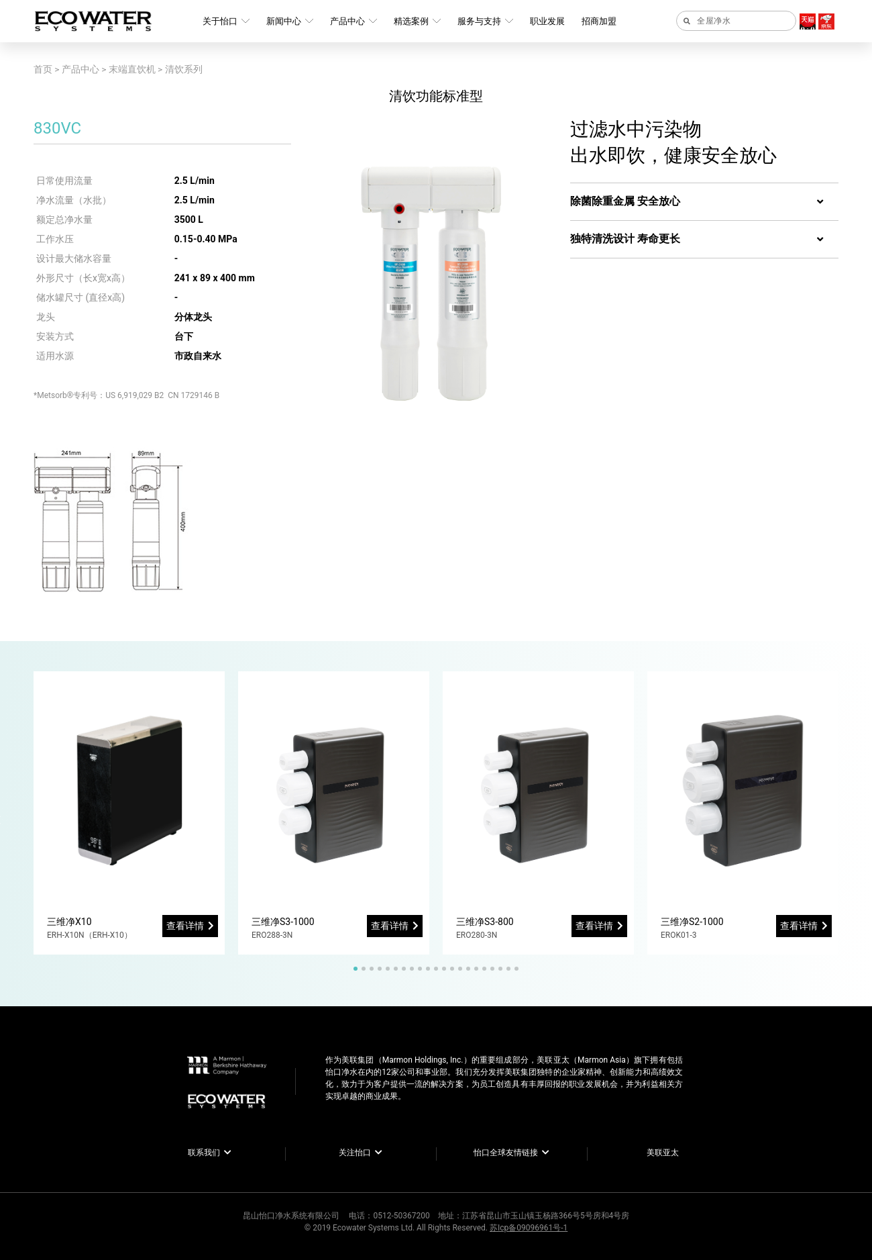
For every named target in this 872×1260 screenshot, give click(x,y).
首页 (43, 69)
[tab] (704, 202)
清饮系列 (184, 69)
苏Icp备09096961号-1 (528, 1227)
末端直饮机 (132, 69)
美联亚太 (663, 1152)
